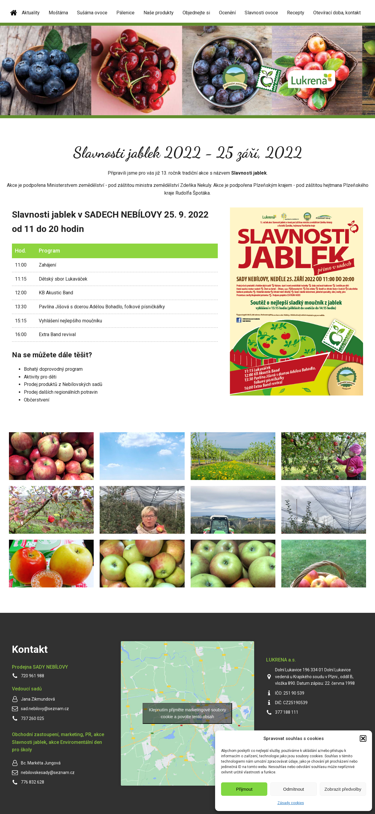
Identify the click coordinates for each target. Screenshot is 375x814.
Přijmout (244, 789)
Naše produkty (158, 13)
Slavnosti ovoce (261, 13)
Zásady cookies (290, 803)
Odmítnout (293, 789)
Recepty (295, 13)
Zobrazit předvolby (343, 789)
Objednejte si (196, 13)
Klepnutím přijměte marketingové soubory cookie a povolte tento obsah (187, 713)
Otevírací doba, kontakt (337, 13)
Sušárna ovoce (92, 13)
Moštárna (58, 13)
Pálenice (125, 13)
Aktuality (31, 13)
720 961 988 (32, 675)
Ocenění (227, 13)
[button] (363, 738)
